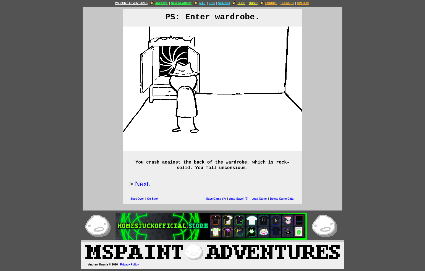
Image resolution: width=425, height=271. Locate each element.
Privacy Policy (129, 264)
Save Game (213, 198)
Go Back (152, 198)
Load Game (258, 198)
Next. (143, 184)
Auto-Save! (236, 198)
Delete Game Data (281, 198)
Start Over (137, 198)
